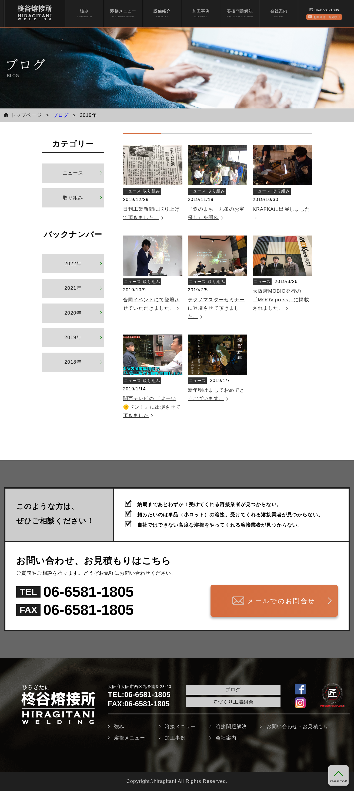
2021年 (72, 288)
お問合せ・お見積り (326, 17)
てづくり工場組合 (233, 702)
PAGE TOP (338, 781)
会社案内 (279, 13)
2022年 (72, 263)
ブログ (60, 115)
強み (84, 13)
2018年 (72, 362)
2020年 (72, 313)
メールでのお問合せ (278, 601)
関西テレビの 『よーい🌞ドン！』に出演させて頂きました (152, 407)
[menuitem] (84, 13)
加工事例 (201, 13)
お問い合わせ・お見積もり (297, 726)
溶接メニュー (123, 13)
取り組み (73, 197)
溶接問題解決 (239, 13)
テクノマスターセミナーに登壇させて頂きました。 (216, 308)
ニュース (73, 173)
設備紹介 (162, 13)
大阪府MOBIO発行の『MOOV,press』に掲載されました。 (281, 299)
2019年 (72, 337)
